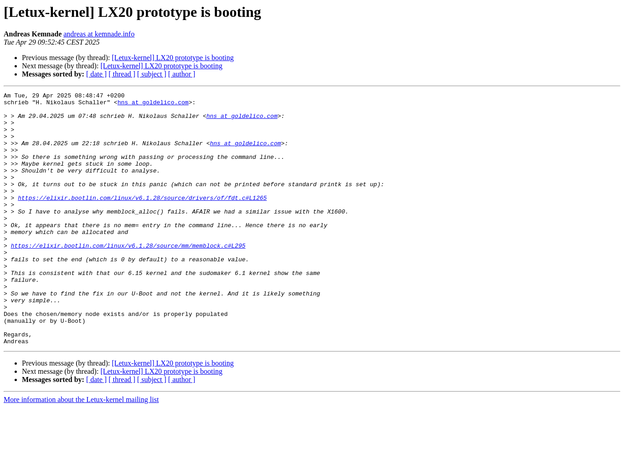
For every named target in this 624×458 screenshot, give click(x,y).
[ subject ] (151, 74)
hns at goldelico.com (153, 105)
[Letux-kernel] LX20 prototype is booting (173, 57)
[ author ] (182, 74)
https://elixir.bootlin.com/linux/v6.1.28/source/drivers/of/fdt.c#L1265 (142, 219)
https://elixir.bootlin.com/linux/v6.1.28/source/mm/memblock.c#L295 (128, 277)
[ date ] (96, 74)
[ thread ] (121, 74)
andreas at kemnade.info (98, 34)
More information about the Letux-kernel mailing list (81, 450)
